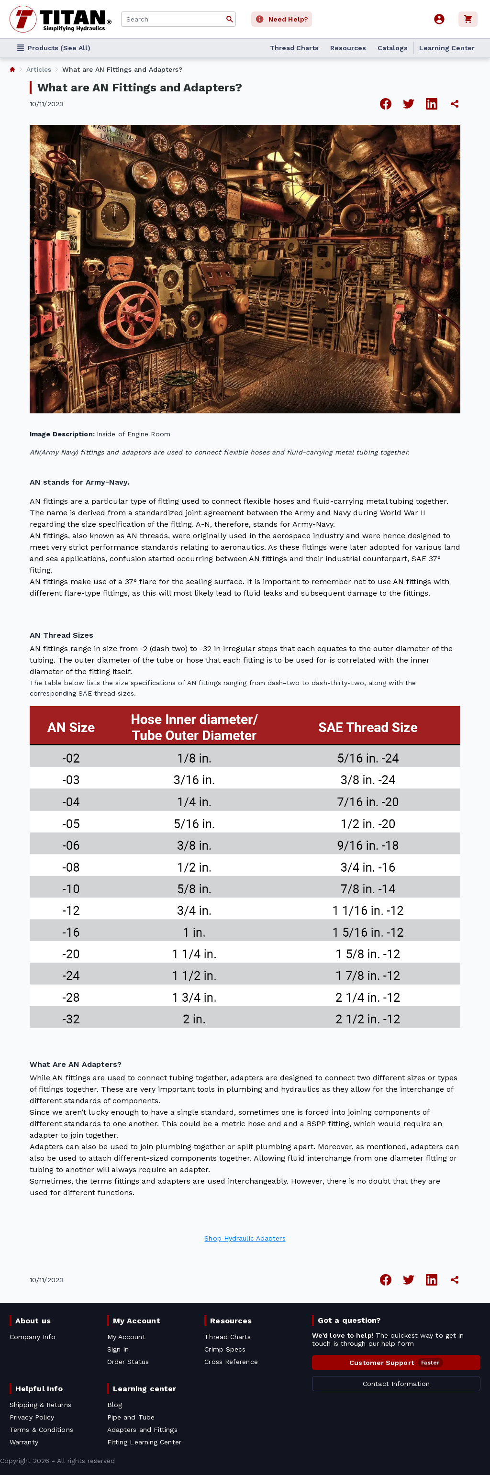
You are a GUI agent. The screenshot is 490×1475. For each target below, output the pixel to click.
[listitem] (12, 69)
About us (33, 1320)
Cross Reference (230, 1361)
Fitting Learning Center (144, 1442)
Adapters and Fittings (142, 1429)
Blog (114, 1404)
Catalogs (393, 48)
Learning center (144, 1388)
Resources (348, 48)
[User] (439, 19)
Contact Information (396, 1383)
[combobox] (178, 19)
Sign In (118, 1349)
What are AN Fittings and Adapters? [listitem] (122, 69)
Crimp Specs (224, 1349)
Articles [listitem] (38, 69)
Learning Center (447, 48)
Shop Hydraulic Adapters (244, 1238)
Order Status (128, 1361)
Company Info (33, 1337)
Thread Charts (294, 48)
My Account (136, 1320)
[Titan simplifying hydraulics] (60, 19)
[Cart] (469, 19)
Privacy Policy (32, 1417)
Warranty (24, 1442)
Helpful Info (39, 1388)
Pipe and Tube (131, 1417)
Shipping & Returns (40, 1404)
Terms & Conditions (41, 1429)
